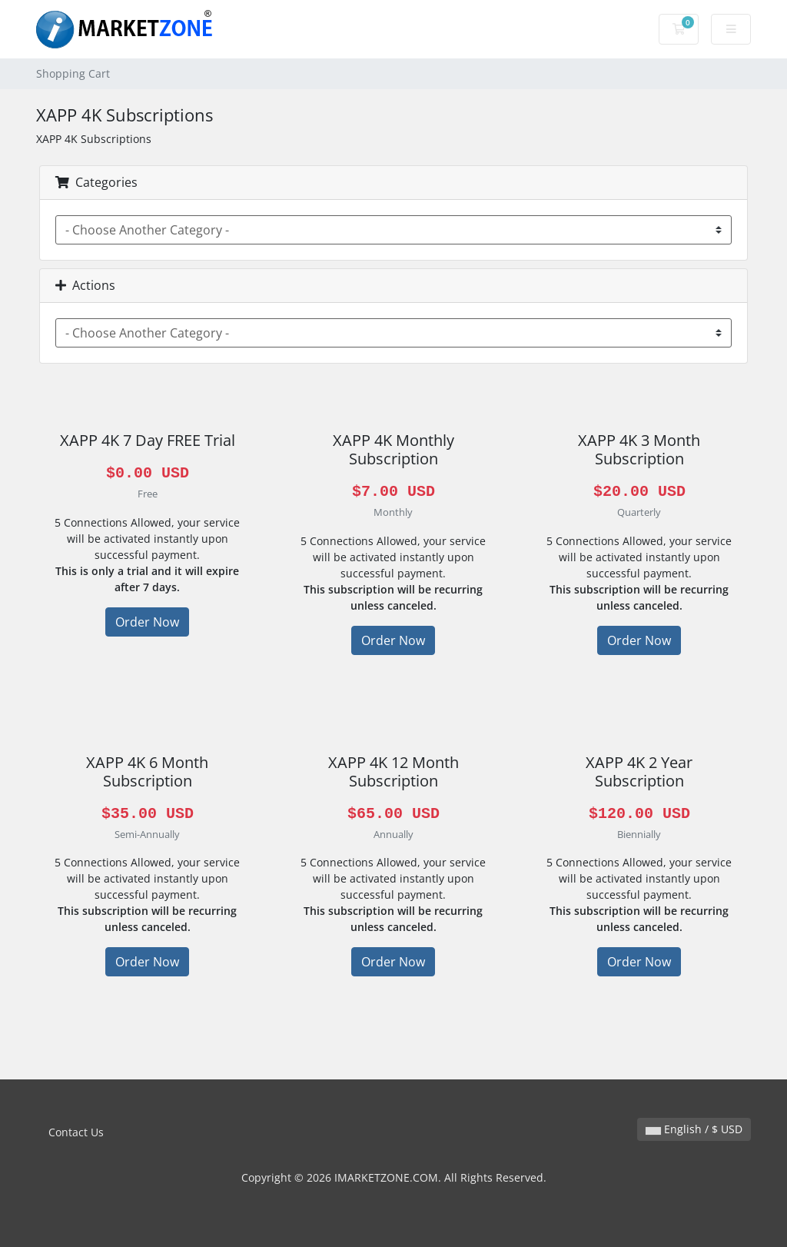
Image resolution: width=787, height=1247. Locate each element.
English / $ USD (694, 1129)
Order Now (147, 622)
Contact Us (76, 1132)
